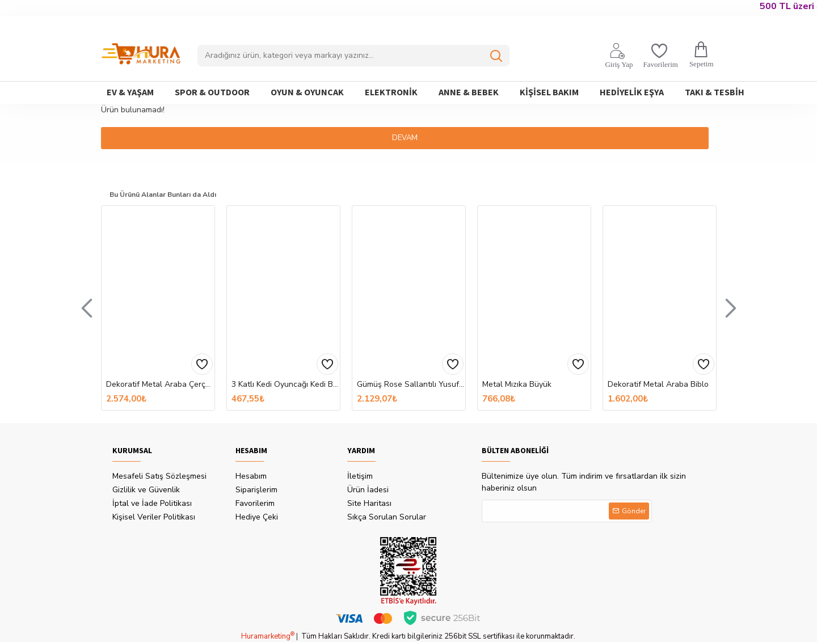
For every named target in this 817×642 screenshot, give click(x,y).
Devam (409, 138)
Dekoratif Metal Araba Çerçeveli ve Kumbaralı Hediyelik (160, 384)
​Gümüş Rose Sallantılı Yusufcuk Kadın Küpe (411, 384)
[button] (87, 307)
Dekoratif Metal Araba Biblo (658, 384)
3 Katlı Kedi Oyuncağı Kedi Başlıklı (285, 384)
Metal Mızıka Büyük (516, 384)
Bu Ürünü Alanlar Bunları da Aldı (173, 193)
